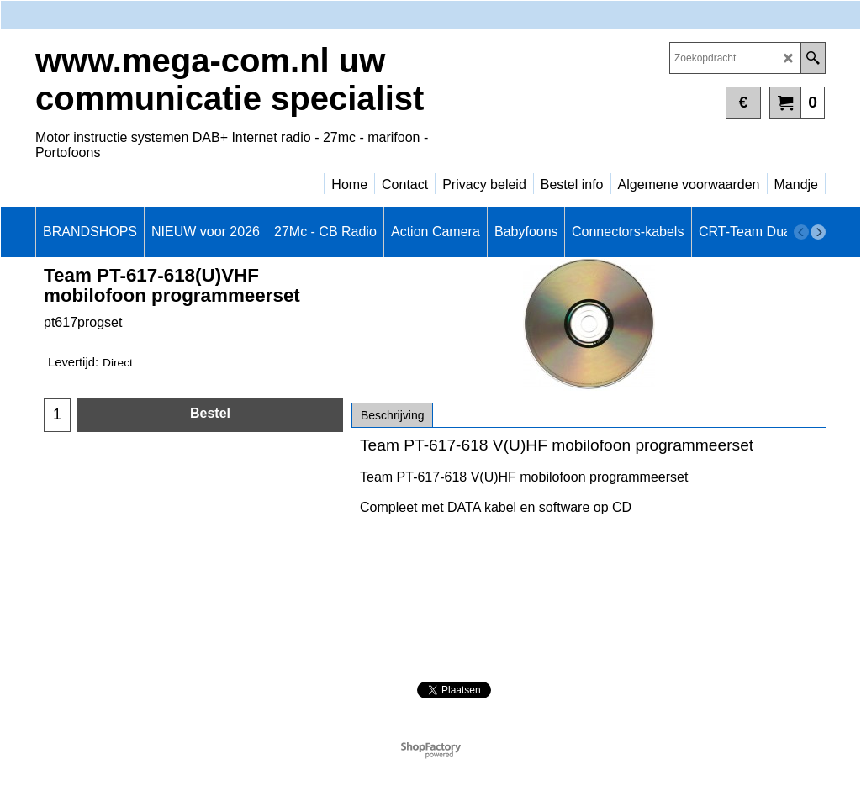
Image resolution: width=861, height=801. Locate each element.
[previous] (801, 232)
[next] (818, 232)
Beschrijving (392, 415)
